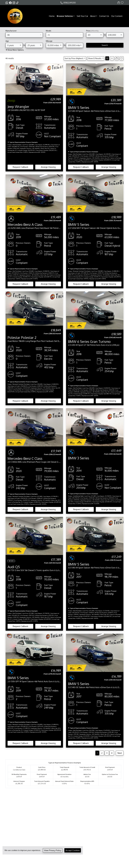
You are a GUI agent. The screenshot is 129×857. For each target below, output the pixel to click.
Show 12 (95, 58)
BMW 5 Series (78, 107)
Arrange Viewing (48, 167)
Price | (92, 31)
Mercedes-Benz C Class (25, 458)
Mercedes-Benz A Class (25, 224)
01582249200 (69, 2)
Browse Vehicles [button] (65, 16)
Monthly (95, 31)
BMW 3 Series (78, 458)
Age (7, 41)
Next (119, 753)
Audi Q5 (14, 567)
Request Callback (20, 167)
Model (48, 31)
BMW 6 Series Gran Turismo (89, 341)
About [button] (93, 16)
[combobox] (24, 35)
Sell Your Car (82, 16)
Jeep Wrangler (18, 106)
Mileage (49, 41)
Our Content (116, 16)
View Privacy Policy (52, 850)
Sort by (74, 58)
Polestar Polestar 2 (22, 337)
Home (52, 16)
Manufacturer (11, 31)
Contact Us (104, 16)
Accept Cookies (73, 850)
